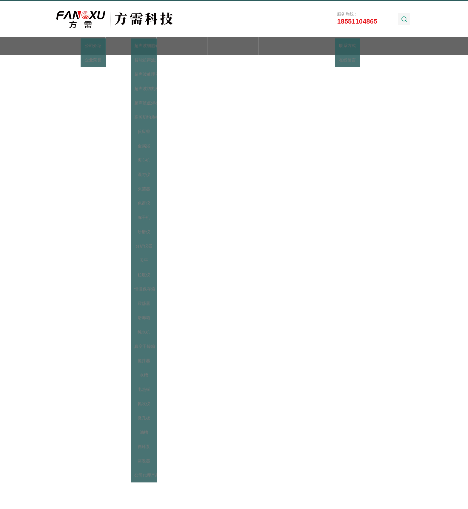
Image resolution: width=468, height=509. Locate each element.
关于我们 (131, 46)
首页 (80, 46)
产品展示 (181, 46)
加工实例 (334, 46)
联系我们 (385, 46)
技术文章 (283, 46)
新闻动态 (232, 46)
